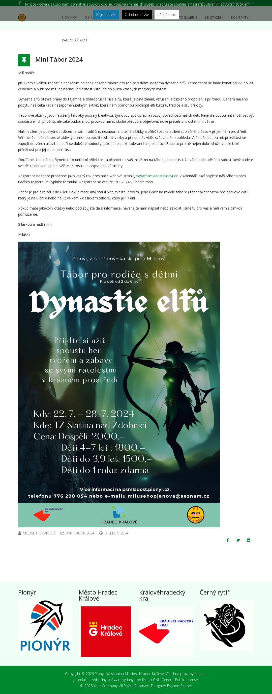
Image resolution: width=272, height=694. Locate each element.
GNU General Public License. (176, 679)
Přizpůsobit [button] (167, 14)
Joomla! (80, 679)
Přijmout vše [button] (106, 14)
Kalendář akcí (74, 40)
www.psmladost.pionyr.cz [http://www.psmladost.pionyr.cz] (157, 175)
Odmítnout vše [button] (137, 14)
